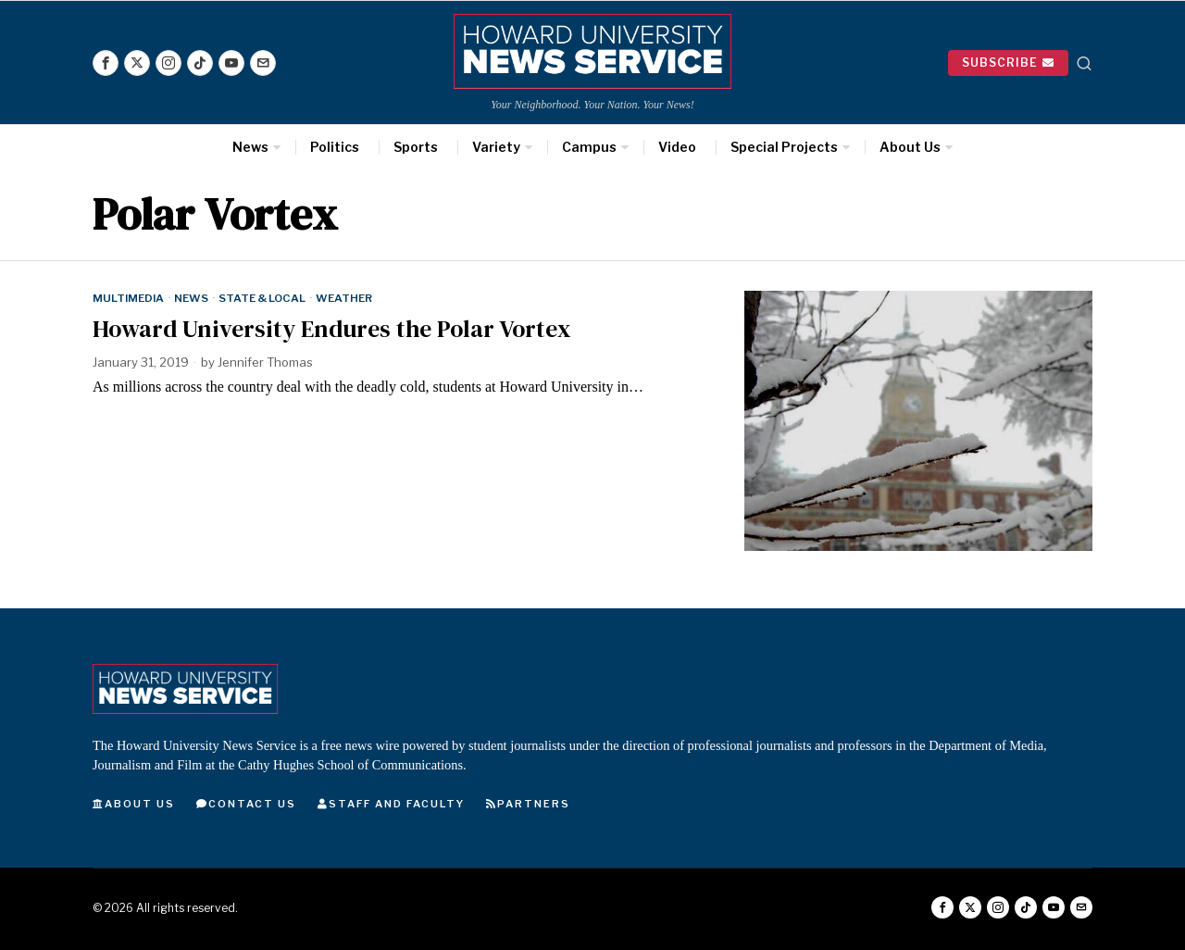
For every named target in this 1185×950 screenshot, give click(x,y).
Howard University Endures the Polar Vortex (332, 329)
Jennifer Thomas (265, 362)
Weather (344, 298)
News (191, 298)
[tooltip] (105, 63)
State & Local (262, 298)
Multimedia (128, 298)
